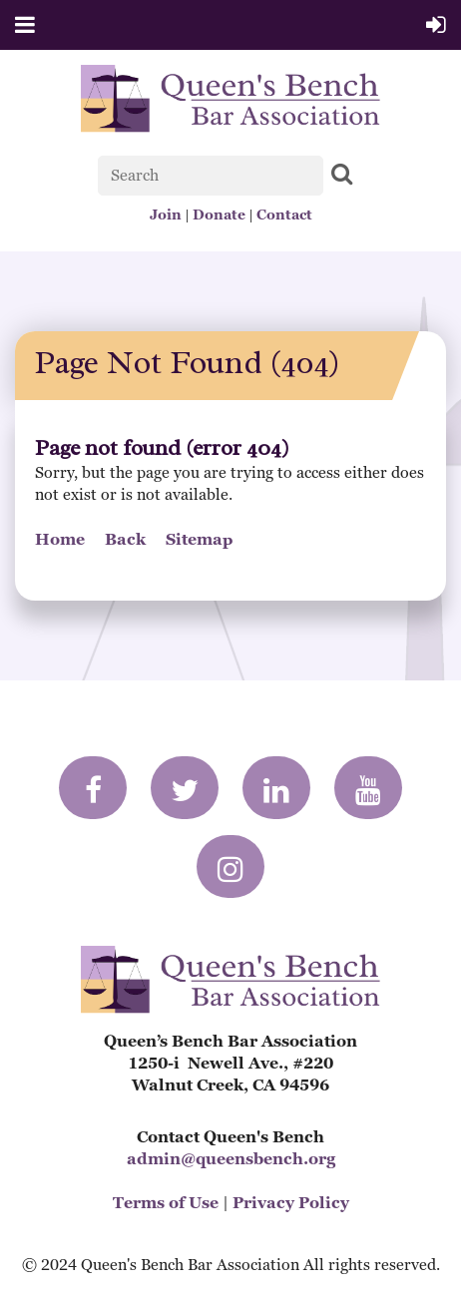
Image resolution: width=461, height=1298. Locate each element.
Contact (284, 214)
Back (125, 539)
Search (342, 174)
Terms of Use (166, 1202)
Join (166, 214)
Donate (219, 214)
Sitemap (199, 539)
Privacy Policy (290, 1202)
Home (60, 539)
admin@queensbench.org (231, 1158)
